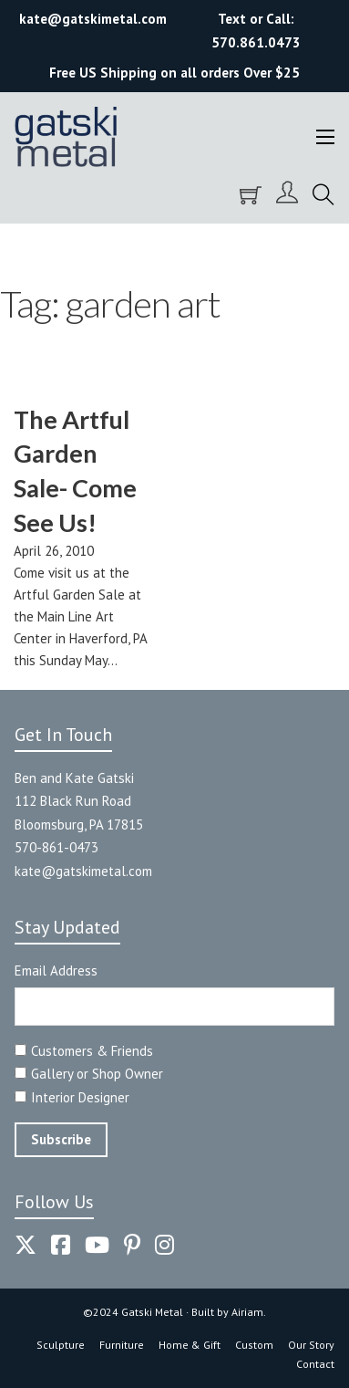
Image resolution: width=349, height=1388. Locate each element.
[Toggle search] (323, 195)
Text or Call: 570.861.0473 (256, 30)
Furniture (121, 1344)
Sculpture (60, 1344)
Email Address (56, 970)
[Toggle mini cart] (251, 195)
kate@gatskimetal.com (83, 871)
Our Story (311, 1344)
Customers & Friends (92, 1050)
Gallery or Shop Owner (97, 1073)
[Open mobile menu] (325, 137)
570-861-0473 (56, 847)
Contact (315, 1364)
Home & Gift (190, 1344)
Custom (254, 1344)
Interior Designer (80, 1097)
